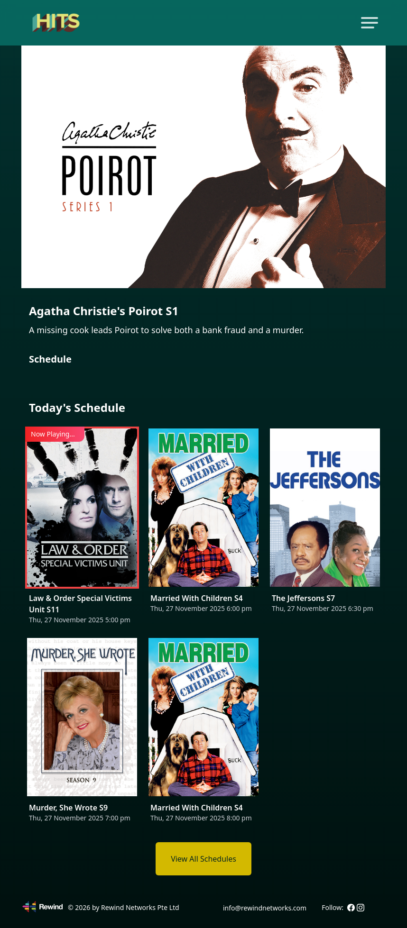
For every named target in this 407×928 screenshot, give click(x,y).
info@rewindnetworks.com (264, 907)
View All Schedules (203, 859)
